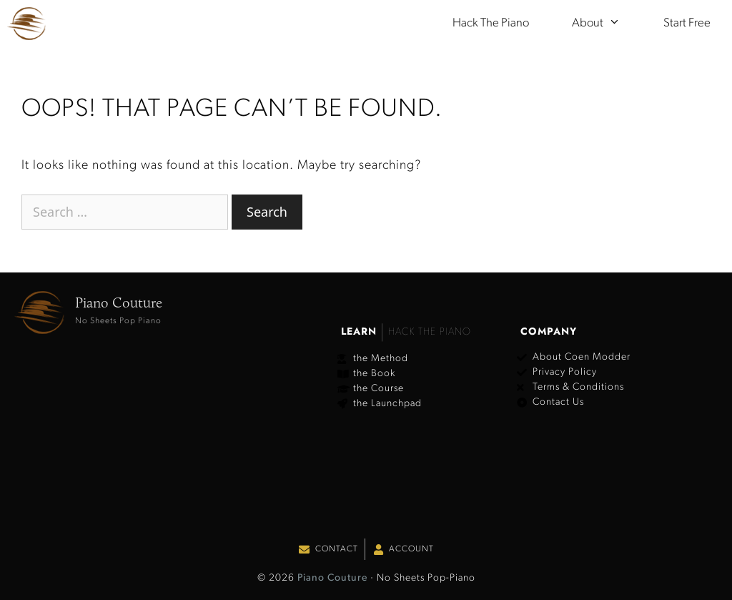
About (607, 23)
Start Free (687, 23)
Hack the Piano (490, 23)
